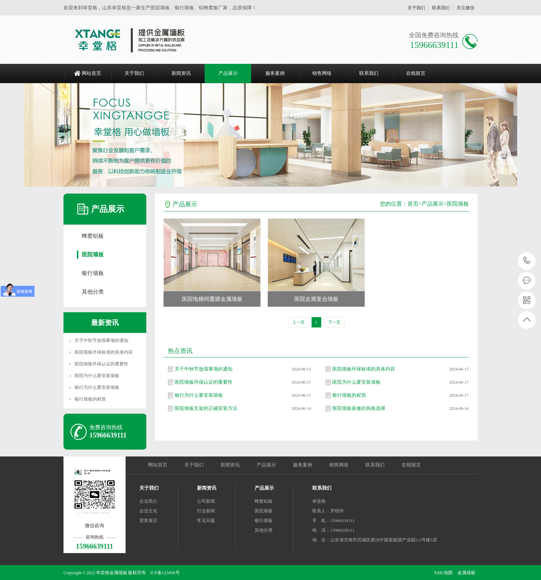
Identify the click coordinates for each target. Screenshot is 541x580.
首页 (413, 204)
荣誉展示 (148, 520)
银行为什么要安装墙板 (97, 387)
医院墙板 (93, 254)
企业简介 (148, 501)
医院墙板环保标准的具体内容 (104, 352)
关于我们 (416, 7)
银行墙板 (93, 273)
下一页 (334, 322)
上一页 (298, 322)
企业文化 (148, 510)
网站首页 (91, 73)
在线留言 (415, 73)
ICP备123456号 (165, 572)
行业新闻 (206, 510)
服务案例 (275, 73)
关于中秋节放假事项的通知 (101, 340)
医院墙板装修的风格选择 (358, 408)
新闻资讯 (181, 73)
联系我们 (441, 7)
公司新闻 (206, 501)
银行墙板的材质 (90, 399)
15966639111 (527, 260)
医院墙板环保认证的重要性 (101, 363)
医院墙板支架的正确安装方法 (206, 408)
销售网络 (322, 73)
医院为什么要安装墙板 (97, 375)
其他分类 (93, 292)
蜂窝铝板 (93, 236)
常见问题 (206, 520)
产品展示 (228, 73)
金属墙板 (466, 572)
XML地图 (443, 572)
